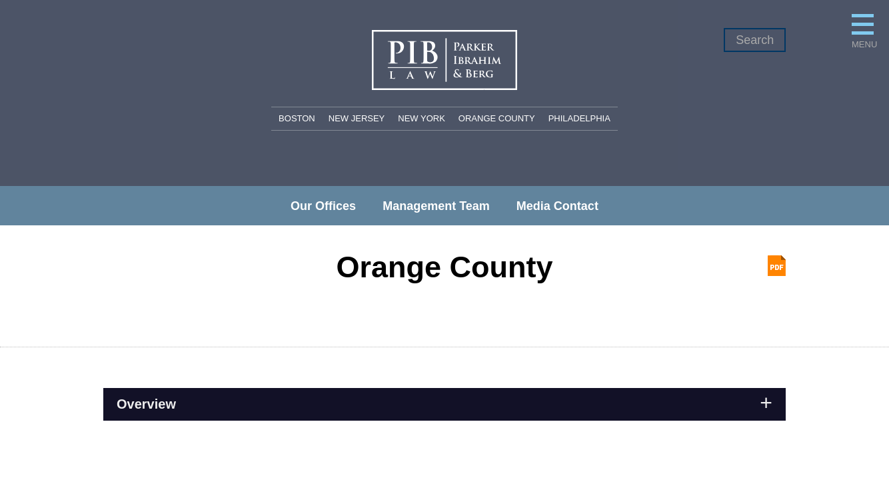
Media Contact (557, 206)
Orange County (496, 118)
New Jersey (357, 118)
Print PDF (777, 265)
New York (421, 118)
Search (755, 40)
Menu (700, 65)
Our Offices (323, 206)
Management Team (436, 206)
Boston (297, 118)
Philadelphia (579, 118)
